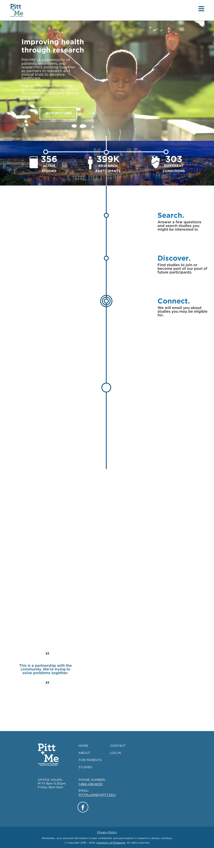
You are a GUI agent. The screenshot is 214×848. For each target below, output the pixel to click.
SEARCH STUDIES (162, 561)
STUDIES (85, 767)
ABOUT (84, 753)
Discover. (174, 258)
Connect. (173, 301)
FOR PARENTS (90, 760)
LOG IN (115, 753)
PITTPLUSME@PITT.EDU (97, 795)
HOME (83, 746)
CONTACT (118, 746)
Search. (170, 215)
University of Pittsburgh (110, 842)
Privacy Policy (107, 832)
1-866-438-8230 (91, 784)
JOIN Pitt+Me (58, 113)
